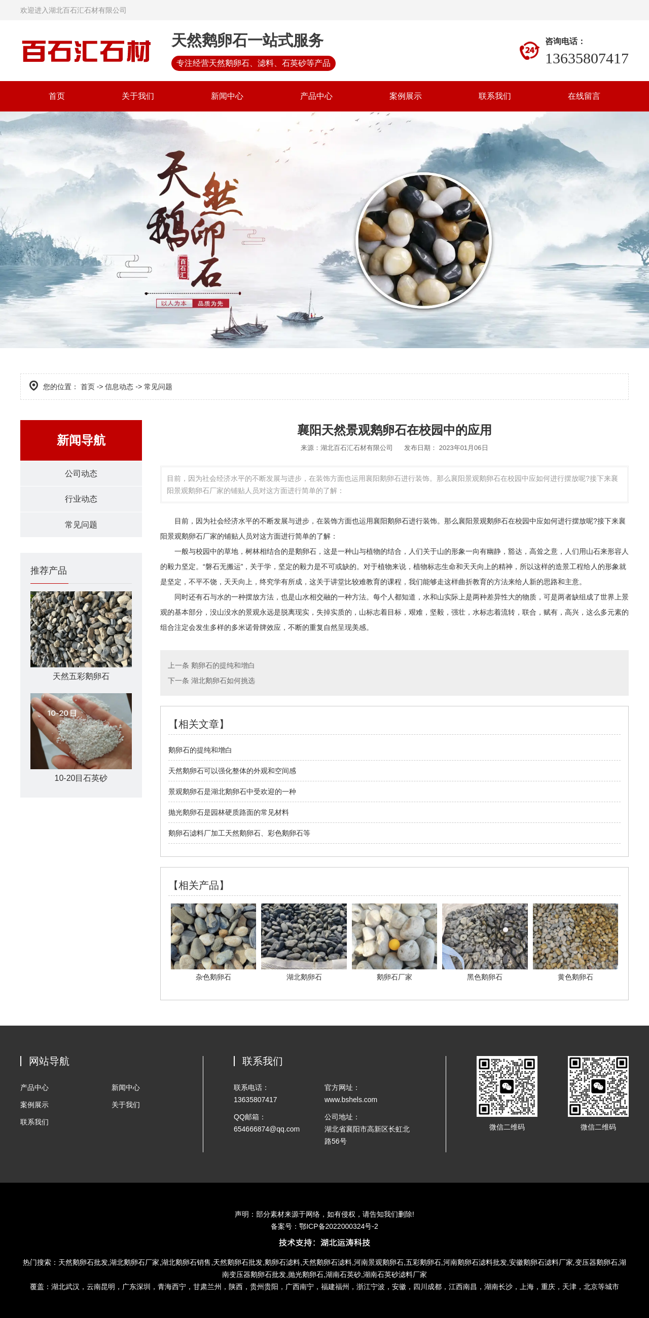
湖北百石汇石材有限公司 (356, 447)
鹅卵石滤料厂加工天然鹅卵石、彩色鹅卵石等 (239, 833)
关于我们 (138, 96)
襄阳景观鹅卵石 (483, 521)
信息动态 (119, 387)
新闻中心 (227, 96)
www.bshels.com (350, 1100)
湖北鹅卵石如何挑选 (222, 680)
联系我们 (495, 96)
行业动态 (81, 499)
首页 (57, 96)
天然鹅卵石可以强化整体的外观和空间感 (232, 771)
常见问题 (81, 525)
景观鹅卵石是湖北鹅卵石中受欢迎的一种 (232, 791)
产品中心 (316, 96)
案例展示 (405, 96)
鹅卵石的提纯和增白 (222, 665)
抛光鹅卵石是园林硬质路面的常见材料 (228, 812)
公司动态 (81, 473)
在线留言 (584, 96)
